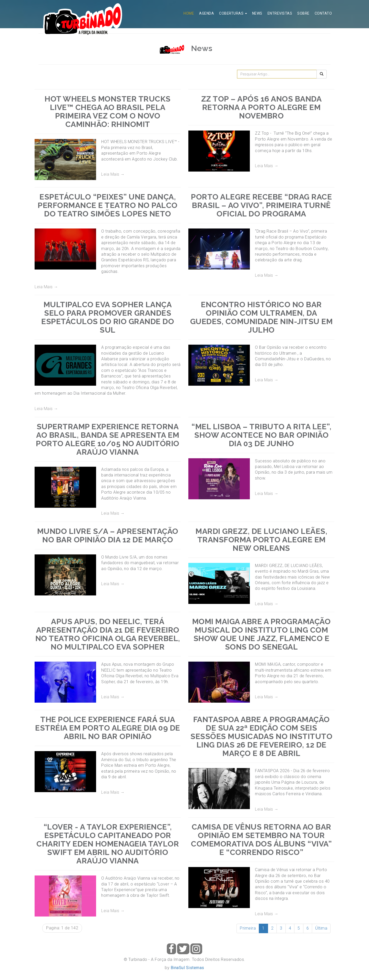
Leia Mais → (113, 174)
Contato (323, 13)
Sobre (303, 13)
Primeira (248, 928)
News (257, 13)
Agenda (206, 13)
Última (321, 928)
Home (188, 13)
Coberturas (233, 13)
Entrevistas (280, 13)
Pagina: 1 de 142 (62, 927)
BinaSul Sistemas (187, 967)
